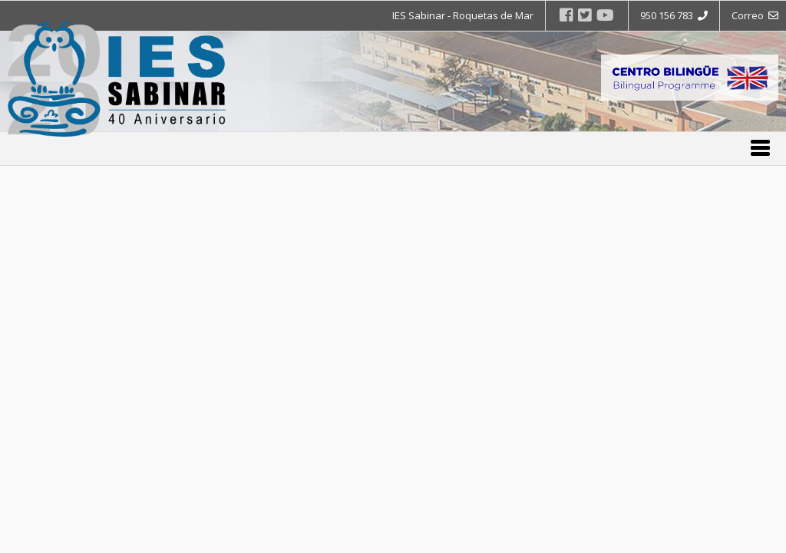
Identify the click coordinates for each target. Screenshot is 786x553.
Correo (755, 15)
